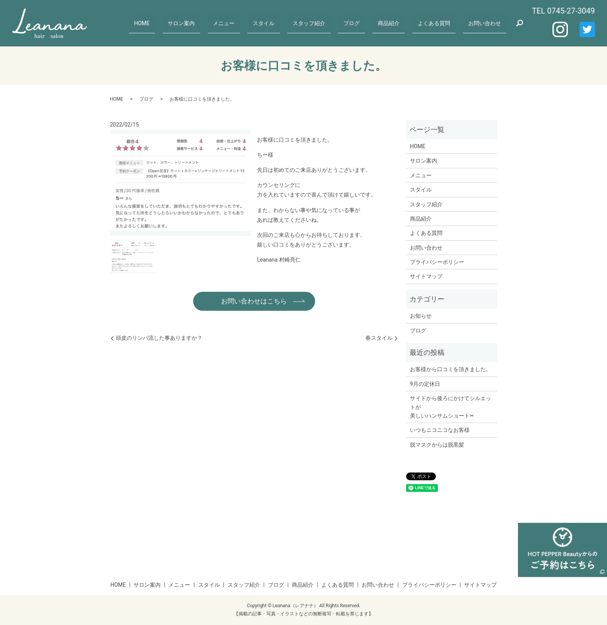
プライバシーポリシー (437, 262)
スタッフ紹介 (328, 22)
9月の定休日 (425, 384)
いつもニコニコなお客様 (440, 430)
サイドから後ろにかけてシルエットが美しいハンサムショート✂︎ (450, 407)
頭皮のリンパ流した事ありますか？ (159, 338)
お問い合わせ (486, 22)
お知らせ (421, 316)
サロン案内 (214, 22)
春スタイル (379, 338)
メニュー (252, 22)
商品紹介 (398, 22)
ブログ (366, 22)
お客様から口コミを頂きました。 (450, 369)
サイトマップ (426, 276)
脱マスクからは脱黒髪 (437, 445)
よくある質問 (439, 22)
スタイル (287, 22)
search (519, 23)
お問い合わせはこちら (254, 301)
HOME (179, 22)
